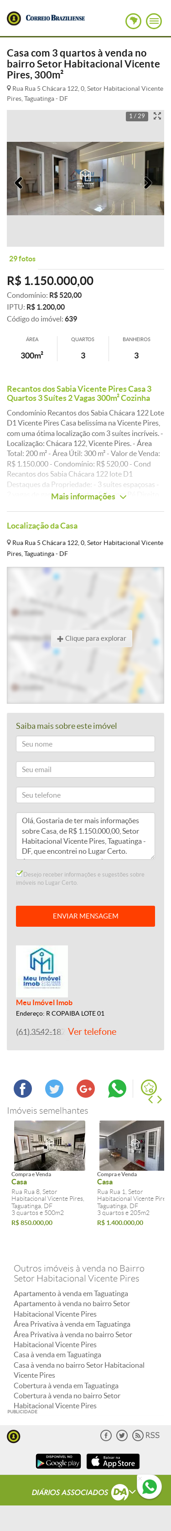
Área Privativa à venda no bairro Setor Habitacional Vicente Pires (73, 1339)
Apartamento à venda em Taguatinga (71, 1293)
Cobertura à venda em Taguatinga (66, 1385)
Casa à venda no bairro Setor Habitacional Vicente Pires (79, 1370)
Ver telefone (92, 1032)
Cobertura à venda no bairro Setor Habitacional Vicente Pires (67, 1400)
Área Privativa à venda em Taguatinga (72, 1324)
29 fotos (22, 258)
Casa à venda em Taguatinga (57, 1354)
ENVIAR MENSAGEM (86, 916)
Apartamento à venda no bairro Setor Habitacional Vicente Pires (72, 1308)
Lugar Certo (14, 18)
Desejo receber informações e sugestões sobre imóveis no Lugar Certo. (80, 878)
